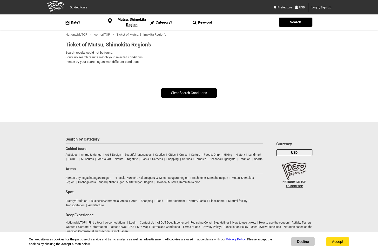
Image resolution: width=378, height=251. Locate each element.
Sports (258, 159)
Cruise (183, 155)
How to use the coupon (274, 222)
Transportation (75, 205)
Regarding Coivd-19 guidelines (210, 222)
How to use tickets (244, 222)
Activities (71, 155)
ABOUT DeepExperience (172, 222)
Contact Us (147, 222)
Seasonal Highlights (222, 159)
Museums (87, 159)
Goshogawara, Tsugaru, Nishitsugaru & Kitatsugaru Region (115, 182)
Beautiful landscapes (138, 155)
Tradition (244, 159)
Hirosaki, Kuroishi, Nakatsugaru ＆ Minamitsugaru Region (151, 178)
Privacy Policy (212, 227)
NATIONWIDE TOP (294, 182)
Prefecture (283, 7)
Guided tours (79, 7)
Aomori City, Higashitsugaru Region (88, 178)
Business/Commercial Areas (109, 201)
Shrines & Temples (194, 159)
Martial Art (104, 159)
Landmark (255, 155)
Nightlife (132, 159)
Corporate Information (92, 227)
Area (134, 201)
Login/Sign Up (321, 7)
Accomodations (115, 222)
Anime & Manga (91, 155)
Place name (217, 201)
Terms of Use (191, 227)
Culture (195, 155)
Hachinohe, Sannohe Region (210, 178)
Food (160, 201)
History (240, 155)
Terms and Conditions (165, 227)
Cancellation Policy (235, 227)
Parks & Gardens (152, 159)
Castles (160, 155)
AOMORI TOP (294, 186)
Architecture (96, 205)
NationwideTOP (76, 34)
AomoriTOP (102, 34)
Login (132, 222)
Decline (303, 241)
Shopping (173, 159)
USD (300, 7)
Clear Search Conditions (189, 93)
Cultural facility (237, 201)
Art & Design (113, 155)
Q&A (131, 227)
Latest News (118, 227)
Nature (119, 159)
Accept (337, 241)
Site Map (142, 227)
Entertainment (176, 201)
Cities (172, 155)
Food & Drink (212, 155)
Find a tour (95, 222)
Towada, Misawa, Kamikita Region (178, 182)
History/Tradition (76, 201)
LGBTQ (72, 159)
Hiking (228, 155)
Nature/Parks (197, 201)
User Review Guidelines (266, 227)
